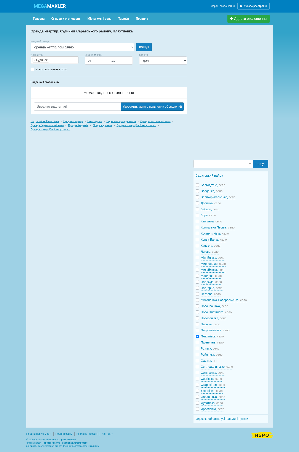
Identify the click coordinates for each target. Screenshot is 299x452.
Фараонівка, (213, 397)
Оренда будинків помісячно (47, 125)
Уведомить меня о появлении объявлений (152, 106)
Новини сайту (64, 433)
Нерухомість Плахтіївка (45, 121)
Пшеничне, (212, 342)
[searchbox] (56, 60)
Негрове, (211, 294)
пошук (144, 47)
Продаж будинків (78, 125)
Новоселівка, (213, 318)
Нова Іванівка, (214, 306)
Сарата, (209, 360)
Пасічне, (210, 324)
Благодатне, (213, 185)
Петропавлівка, (215, 330)
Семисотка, (212, 372)
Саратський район (209, 175)
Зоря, (208, 215)
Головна (39, 18)
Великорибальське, (218, 197)
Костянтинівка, (215, 233)
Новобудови (94, 121)
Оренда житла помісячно (155, 121)
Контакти (107, 433)
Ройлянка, (211, 354)
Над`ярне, (211, 288)
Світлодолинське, (217, 366)
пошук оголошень (65, 18)
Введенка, (211, 191)
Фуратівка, (212, 403)
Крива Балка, (214, 239)
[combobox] (54, 60)
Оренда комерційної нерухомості (50, 129)
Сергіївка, (211, 378)
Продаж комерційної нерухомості (136, 125)
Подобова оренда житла (121, 121)
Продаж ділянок (102, 125)
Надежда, (211, 282)
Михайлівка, (213, 270)
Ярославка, (212, 409)
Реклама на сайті (87, 433)
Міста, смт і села (100, 18)
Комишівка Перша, (218, 227)
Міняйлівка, (212, 257)
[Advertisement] (225, 94)
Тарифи (123, 18)
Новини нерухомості (38, 433)
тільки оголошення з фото (51, 69)
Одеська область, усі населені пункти (222, 418)
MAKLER (50, 6)
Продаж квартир (73, 121)
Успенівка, (212, 391)
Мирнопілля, (213, 263)
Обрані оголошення (223, 6)
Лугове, (210, 251)
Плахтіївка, (212, 336)
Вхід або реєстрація (253, 6)
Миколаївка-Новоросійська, (224, 300)
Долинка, (211, 203)
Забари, (210, 209)
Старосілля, (213, 385)
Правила (142, 18)
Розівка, (210, 348)
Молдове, (211, 276)
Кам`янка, (211, 221)
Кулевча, (211, 245)
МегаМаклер (33, 443)
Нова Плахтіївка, (216, 312)
